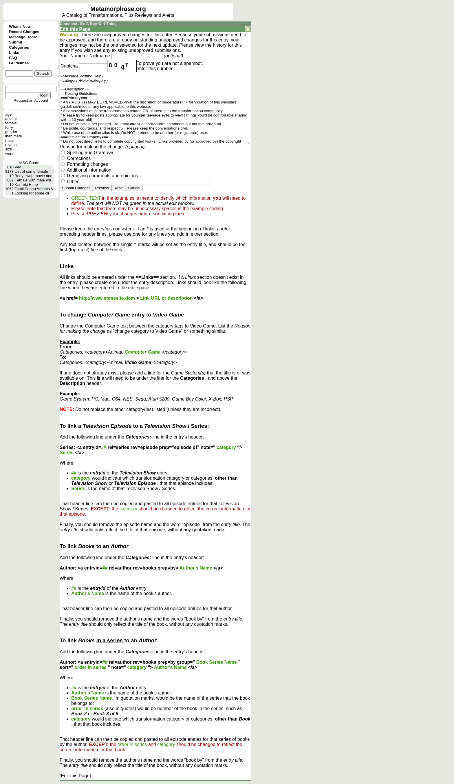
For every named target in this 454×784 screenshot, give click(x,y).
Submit (15, 42)
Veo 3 (20, 167)
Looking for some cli (32, 193)
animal (11, 119)
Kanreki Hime (26, 184)
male (9, 140)
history (219, 45)
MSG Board (29, 163)
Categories (19, 47)
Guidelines (19, 63)
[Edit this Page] (75, 775)
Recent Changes (24, 32)
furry (9, 127)
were (9, 153)
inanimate (13, 136)
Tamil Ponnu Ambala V (34, 189)
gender (11, 132)
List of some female (31, 171)
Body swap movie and (33, 176)
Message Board (23, 37)
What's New (19, 26)
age (8, 114)
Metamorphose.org (118, 9)
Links (14, 52)
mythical (12, 145)
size (8, 149)
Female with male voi (33, 180)
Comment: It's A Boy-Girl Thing (88, 23)
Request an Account (31, 100)
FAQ (13, 58)
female (11, 123)
